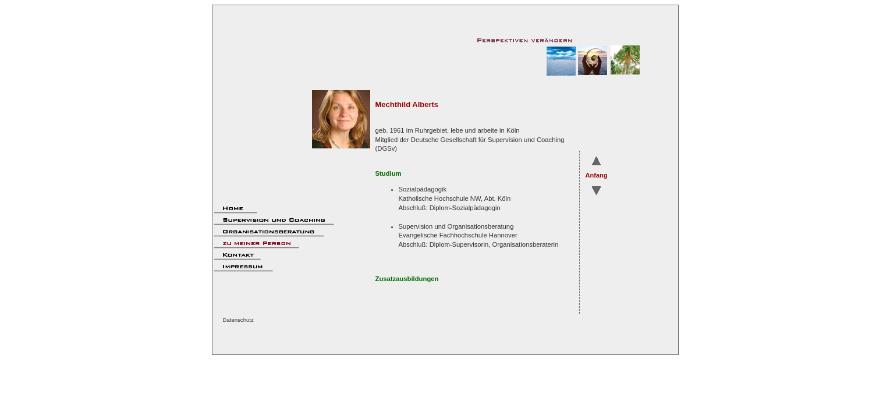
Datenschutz (238, 320)
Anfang (597, 175)
